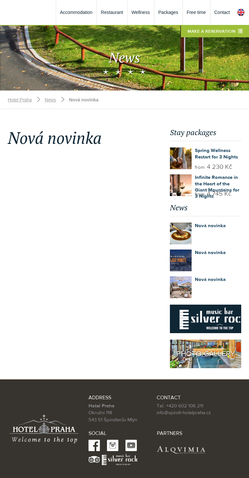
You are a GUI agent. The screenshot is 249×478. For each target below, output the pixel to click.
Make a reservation (215, 31)
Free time (196, 12)
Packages (168, 12)
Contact (222, 12)
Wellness (141, 12)
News (50, 99)
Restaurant (112, 12)
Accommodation (76, 12)
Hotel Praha (20, 99)
